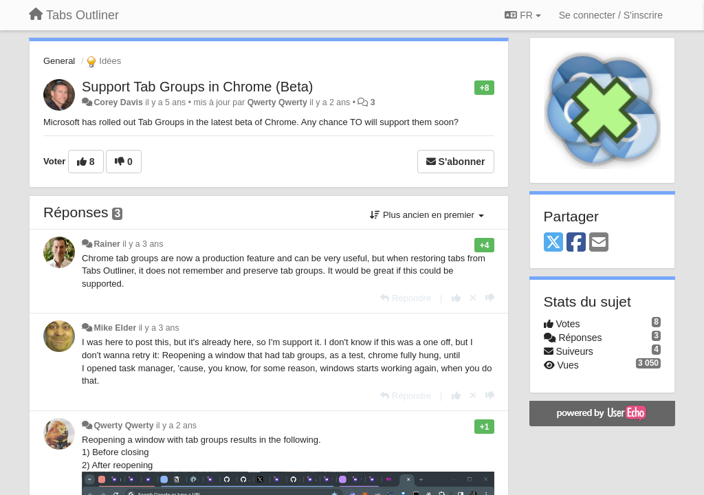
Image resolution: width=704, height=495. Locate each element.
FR (522, 15)
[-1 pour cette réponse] (489, 298)
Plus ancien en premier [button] (426, 215)
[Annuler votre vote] (473, 298)
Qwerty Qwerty (277, 102)
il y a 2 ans (176, 425)
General (59, 61)
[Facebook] (576, 243)
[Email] (598, 243)
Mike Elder (115, 328)
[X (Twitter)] (553, 243)
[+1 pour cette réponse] (456, 298)
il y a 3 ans (142, 244)
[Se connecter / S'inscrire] (610, 15)
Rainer (107, 244)
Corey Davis (118, 102)
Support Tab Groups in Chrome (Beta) (197, 86)
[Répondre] (405, 298)
